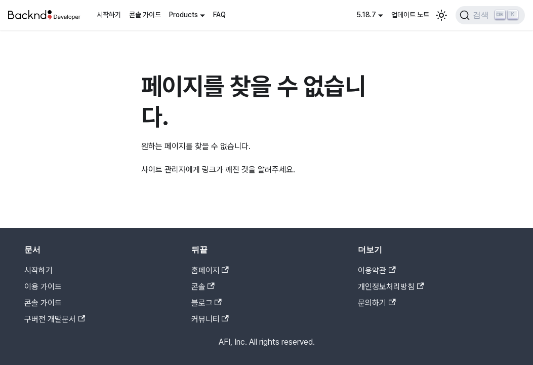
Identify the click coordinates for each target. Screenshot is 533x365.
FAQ (219, 15)
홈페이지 (210, 270)
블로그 (206, 303)
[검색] (490, 15)
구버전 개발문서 (54, 319)
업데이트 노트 (410, 15)
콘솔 (203, 286)
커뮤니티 (210, 319)
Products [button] (183, 15)
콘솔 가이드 (145, 15)
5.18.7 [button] (366, 15)
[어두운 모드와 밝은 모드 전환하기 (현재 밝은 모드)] (441, 15)
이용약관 (376, 270)
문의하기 (376, 303)
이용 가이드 (43, 286)
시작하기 (109, 15)
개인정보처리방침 (391, 286)
